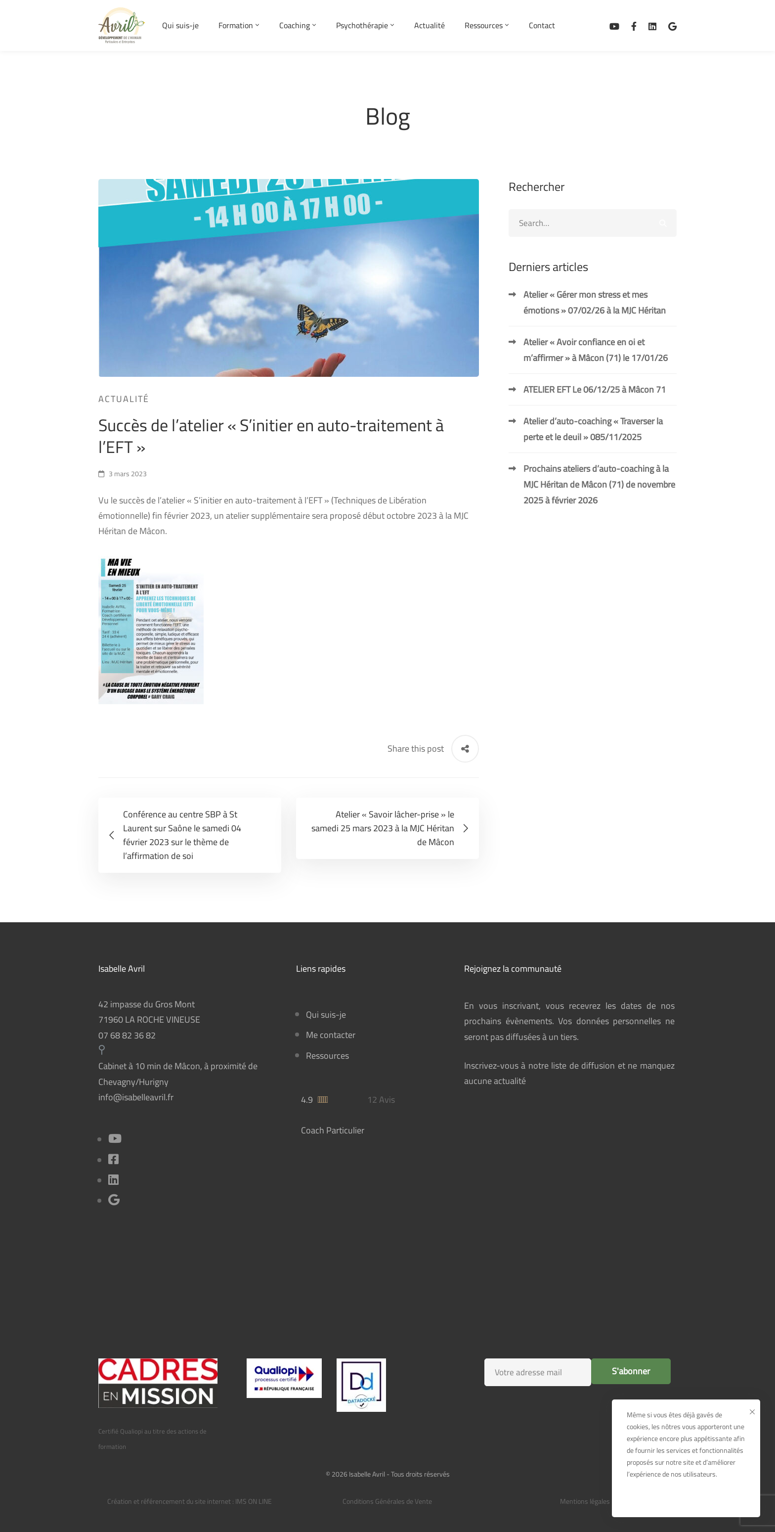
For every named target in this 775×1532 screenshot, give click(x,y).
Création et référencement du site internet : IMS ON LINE (189, 1501)
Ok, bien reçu (686, 1498)
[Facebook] (634, 25)
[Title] (114, 1201)
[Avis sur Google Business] (672, 25)
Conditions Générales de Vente (387, 1501)
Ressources (327, 1055)
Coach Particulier (332, 1130)
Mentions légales (585, 1501)
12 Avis (381, 1099)
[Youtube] (115, 1139)
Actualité (123, 399)
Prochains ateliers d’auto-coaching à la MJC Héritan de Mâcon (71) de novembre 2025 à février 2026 (599, 484)
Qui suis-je (326, 1014)
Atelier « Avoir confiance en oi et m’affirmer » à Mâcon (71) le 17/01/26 (595, 350)
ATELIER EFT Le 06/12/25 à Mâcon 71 (594, 389)
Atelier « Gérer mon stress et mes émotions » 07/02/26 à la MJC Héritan (594, 302)
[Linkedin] (652, 25)
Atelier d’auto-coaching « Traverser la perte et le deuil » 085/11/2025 (593, 429)
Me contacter (330, 1035)
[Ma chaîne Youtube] (614, 25)
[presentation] (567, 1420)
